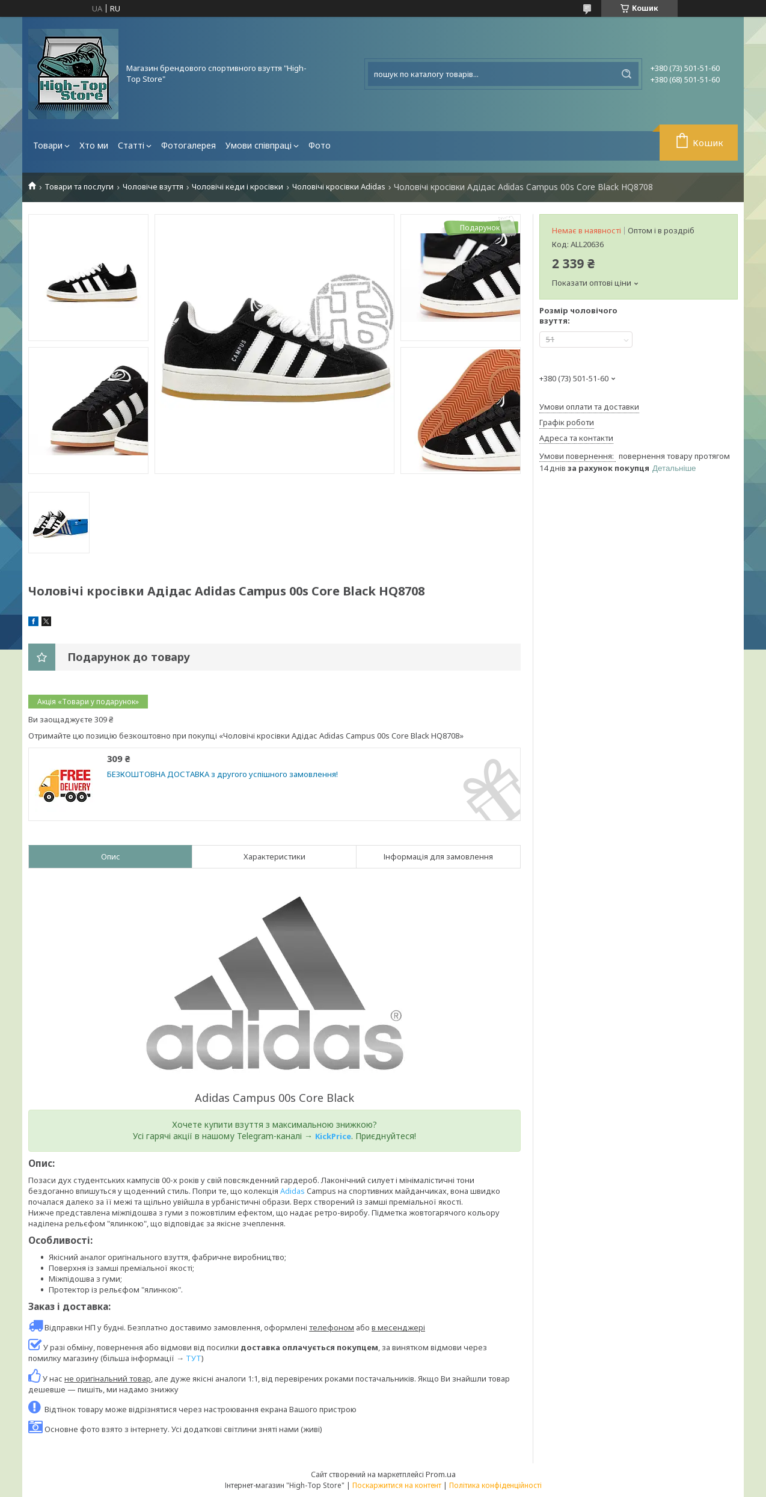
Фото (319, 145)
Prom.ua (441, 1474)
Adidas (292, 1190)
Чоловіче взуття (153, 187)
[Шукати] (626, 74)
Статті (131, 145)
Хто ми (93, 145)
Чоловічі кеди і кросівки (237, 187)
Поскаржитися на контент (396, 1485)
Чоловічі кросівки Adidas (338, 187)
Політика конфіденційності (495, 1485)
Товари (48, 145)
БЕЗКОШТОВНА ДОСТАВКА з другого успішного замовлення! (222, 774)
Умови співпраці (258, 145)
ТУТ (193, 1358)
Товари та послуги (79, 187)
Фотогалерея (188, 145)
